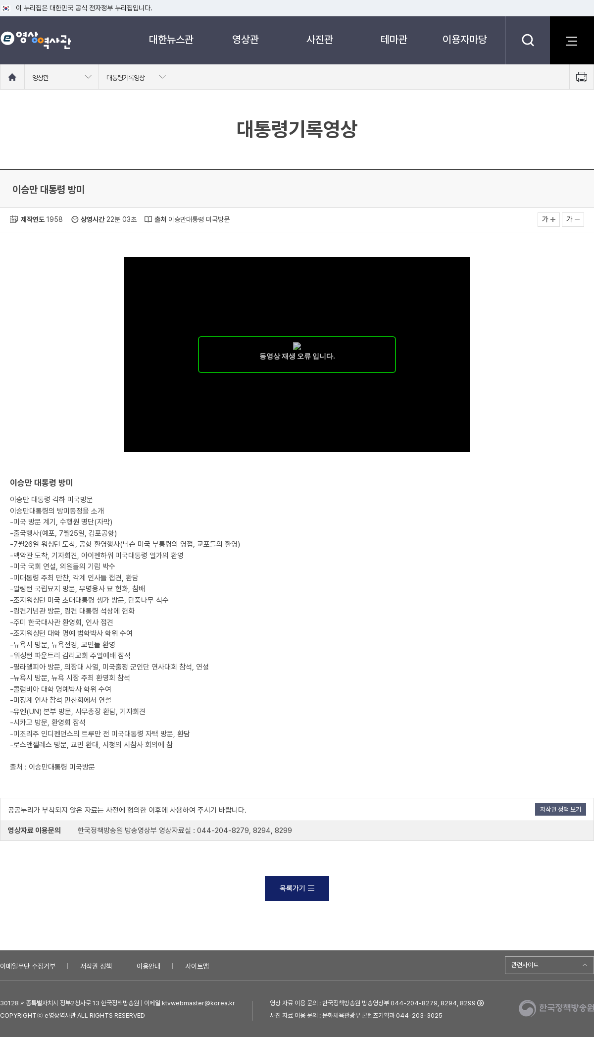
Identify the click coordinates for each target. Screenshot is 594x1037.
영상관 (245, 39)
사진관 (319, 39)
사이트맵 (197, 966)
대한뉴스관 (171, 39)
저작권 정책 (96, 966)
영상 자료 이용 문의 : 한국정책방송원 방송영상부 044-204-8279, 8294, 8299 (373, 1003)
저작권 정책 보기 (560, 809)
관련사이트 (525, 965)
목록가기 (297, 888)
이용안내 (148, 966)
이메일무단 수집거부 (27, 966)
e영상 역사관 (35, 40)
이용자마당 (465, 39)
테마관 (394, 39)
